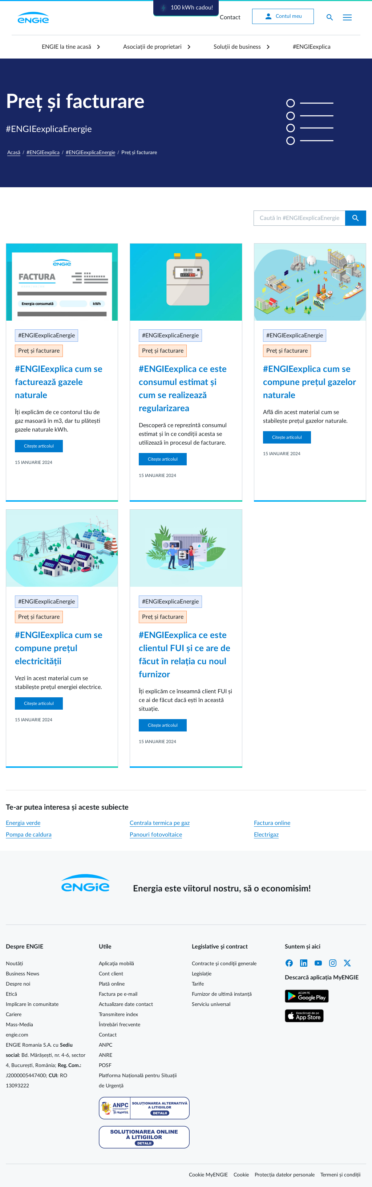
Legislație (201, 974)
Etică (11, 994)
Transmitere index (118, 1014)
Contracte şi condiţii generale (224, 963)
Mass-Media (19, 1024)
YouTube (318, 963)
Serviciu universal (211, 1004)
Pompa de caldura (29, 835)
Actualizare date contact (126, 1004)
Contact (230, 17)
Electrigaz (266, 835)
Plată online (112, 984)
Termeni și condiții (340, 1175)
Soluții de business (237, 47)
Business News (22, 974)
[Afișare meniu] (347, 17)
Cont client (111, 974)
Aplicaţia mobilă (116, 963)
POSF (105, 1065)
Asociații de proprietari (152, 47)
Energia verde (23, 823)
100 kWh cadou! (186, 8)
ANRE (105, 1055)
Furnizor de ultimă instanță (222, 994)
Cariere (13, 1014)
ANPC (105, 1045)
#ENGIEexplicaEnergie (90, 152)
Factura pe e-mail (118, 994)
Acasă (13, 152)
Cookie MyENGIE (208, 1175)
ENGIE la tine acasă (66, 47)
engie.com (17, 1035)
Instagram (332, 963)
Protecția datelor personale (285, 1175)
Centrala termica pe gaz (160, 823)
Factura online (272, 823)
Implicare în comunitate (32, 1004)
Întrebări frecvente (119, 1024)
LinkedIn (303, 963)
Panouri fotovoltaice (156, 835)
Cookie (241, 1175)
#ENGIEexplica (312, 47)
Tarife (198, 984)
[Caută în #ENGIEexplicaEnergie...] (299, 218)
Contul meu (283, 16)
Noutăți (14, 963)
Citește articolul (39, 446)
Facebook (289, 963)
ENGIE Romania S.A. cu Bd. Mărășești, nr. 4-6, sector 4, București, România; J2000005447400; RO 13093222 (45, 1065)
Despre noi (18, 984)
